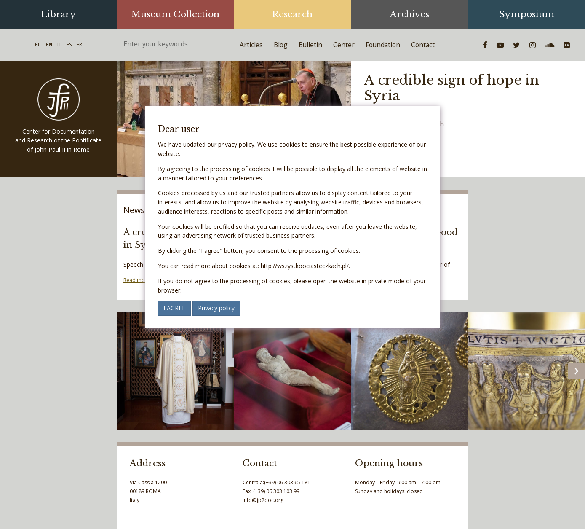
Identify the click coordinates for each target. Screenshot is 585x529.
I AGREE (174, 308)
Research (292, 14)
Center (344, 44)
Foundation (383, 44)
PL (37, 44)
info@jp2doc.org (263, 500)
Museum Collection (175, 14)
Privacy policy (216, 308)
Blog (281, 44)
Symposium (526, 14)
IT (59, 44)
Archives (409, 14)
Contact (423, 44)
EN (49, 44)
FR (79, 44)
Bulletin (310, 44)
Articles (251, 44)
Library (58, 14)
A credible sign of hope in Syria (451, 88)
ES (69, 44)
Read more (136, 280)
